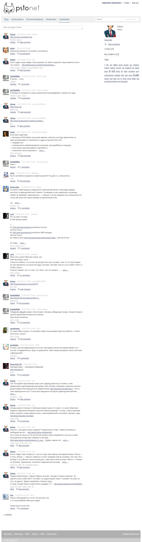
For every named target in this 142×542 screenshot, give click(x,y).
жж (21, 397)
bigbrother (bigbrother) (111, 3)
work (21, 443)
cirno (12, 173)
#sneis (12, 275)
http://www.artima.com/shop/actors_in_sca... (27, 440)
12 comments (23, 322)
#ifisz (12, 489)
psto (126, 75)
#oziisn (13, 42)
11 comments (23, 275)
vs (121, 79)
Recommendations (34, 19)
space (106, 79)
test (111, 79)
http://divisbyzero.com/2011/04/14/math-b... (38, 65)
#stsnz (12, 358)
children (24, 68)
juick (12, 273)
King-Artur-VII (16, 364)
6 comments (23, 421)
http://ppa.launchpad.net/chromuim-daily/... (40, 238)
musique (13, 397)
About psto (18, 534)
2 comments (24, 208)
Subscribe (108, 40)
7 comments (23, 167)
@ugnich (18, 153)
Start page (8, 534)
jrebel (24, 487)
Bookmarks (51, 19)
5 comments (24, 98)
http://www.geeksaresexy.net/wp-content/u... (27, 121)
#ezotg (12, 181)
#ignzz (12, 54)
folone (12, 34)
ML (107, 65)
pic (11, 123)
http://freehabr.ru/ (16, 370)
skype (17, 336)
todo (41, 68)
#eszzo (13, 167)
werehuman (15, 329)
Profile (126, 3)
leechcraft (14, 301)
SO (111, 65)
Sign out (135, 3)
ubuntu (17, 246)
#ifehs (12, 467)
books (17, 68)
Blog (6, 19)
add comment (23, 42)
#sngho (13, 248)
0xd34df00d (15, 76)
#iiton (12, 446)
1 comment (23, 84)
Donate (35, 534)
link (16, 110)
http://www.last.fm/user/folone (61, 389)
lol (18, 206)
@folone (13, 356)
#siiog (12, 303)
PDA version (52, 534)
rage (15, 287)
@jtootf (22, 312)
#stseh (12, 375)
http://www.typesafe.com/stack (21, 416)
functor (19, 40)
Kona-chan (14, 187)
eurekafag (14, 345)
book (17, 443)
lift (16, 465)
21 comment (23, 375)
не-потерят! (33, 68)
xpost (129, 79)
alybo (12, 48)
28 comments (22, 303)
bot (131, 65)
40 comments (24, 339)
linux (12, 246)
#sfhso (12, 322)
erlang (112, 68)
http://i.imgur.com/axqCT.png (21, 37)
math (12, 68)
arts (11, 495)
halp (11, 178)
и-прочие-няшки (31, 465)
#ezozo (13, 208)
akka (17, 418)
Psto (11, 540)
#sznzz (13, 399)
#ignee (12, 421)
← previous (7, 514)
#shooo (13, 339)
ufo (118, 79)
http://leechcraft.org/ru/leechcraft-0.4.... (25, 298)
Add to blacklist (112, 44)
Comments (64, 19)
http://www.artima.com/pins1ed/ (40, 432)
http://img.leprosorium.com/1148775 (24, 284)
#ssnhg (13, 289)
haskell (13, 40)
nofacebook (108, 75)
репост (13, 206)
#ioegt (12, 508)
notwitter (117, 75)
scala (12, 418)
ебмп (12, 110)
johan (12, 132)
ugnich (17, 273)
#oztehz (13, 98)
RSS (12, 153)
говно (19, 96)
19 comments (23, 53)
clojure (106, 68)
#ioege (12, 70)
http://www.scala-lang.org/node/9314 (68, 484)
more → (42, 151)
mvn (29, 487)
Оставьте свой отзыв (130, 534)
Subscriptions (17, 19)
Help (42, 534)
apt (22, 246)
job (133, 68)
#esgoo (13, 156)
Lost (12, 214)
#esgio (12, 126)
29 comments (23, 181)
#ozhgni (13, 84)
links (12, 372)
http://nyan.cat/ (16, 107)
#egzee (13, 112)
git (23, 465)
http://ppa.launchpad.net (22, 227)
